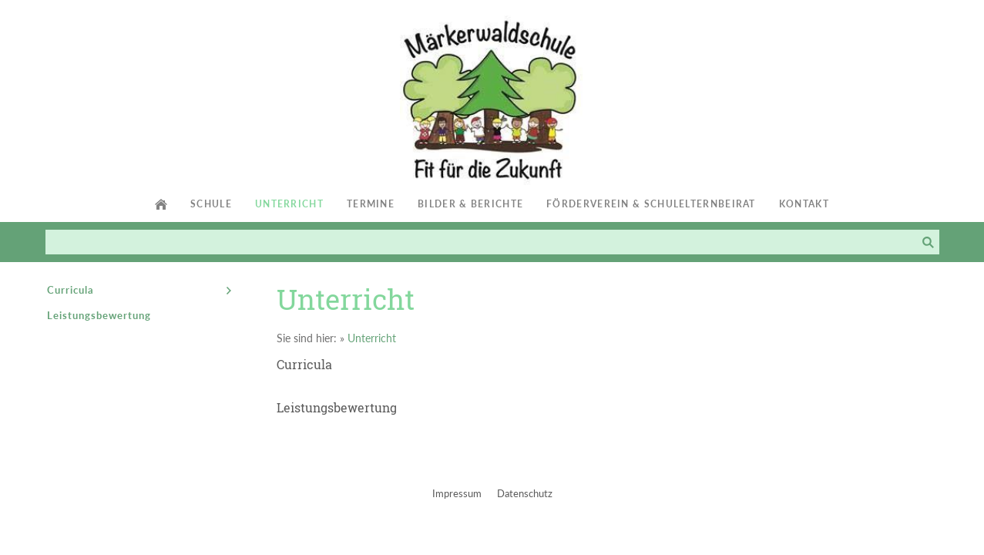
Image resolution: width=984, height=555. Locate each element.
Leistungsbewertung (337, 407)
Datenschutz (524, 493)
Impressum (457, 493)
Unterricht (372, 338)
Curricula (304, 364)
